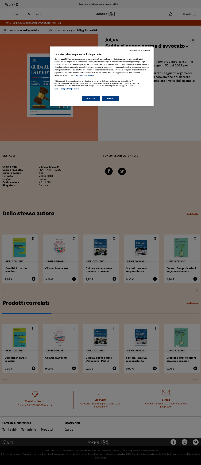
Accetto (110, 98)
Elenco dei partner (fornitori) (67, 89)
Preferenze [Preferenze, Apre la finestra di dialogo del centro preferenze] (91, 98)
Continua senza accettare (140, 50)
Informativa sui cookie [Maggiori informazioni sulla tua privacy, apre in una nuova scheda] (85, 75)
